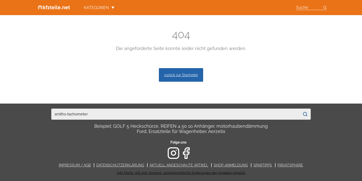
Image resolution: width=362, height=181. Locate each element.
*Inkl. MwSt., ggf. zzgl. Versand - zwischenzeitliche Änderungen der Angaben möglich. (181, 173)
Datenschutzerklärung (120, 165)
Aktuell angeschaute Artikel (179, 165)
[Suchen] (305, 114)
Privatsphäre (290, 165)
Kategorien (99, 7)
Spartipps (262, 165)
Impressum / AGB (75, 165)
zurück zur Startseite (181, 75)
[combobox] (176, 114)
